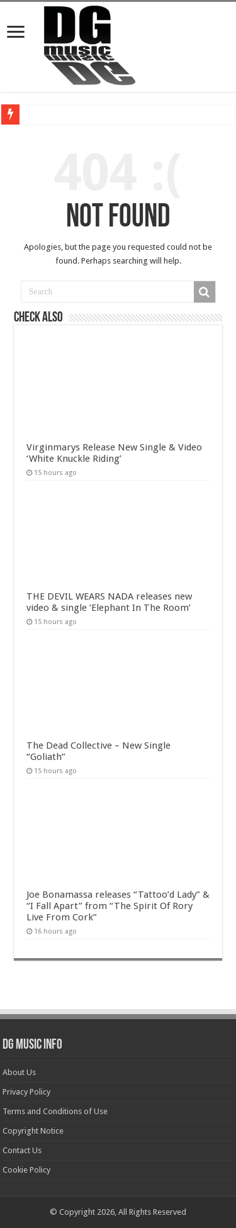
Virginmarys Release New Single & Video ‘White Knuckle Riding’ (114, 453)
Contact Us (22, 1150)
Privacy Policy (26, 1092)
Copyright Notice (33, 1131)
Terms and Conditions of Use (55, 1111)
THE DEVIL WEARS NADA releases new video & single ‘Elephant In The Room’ (109, 602)
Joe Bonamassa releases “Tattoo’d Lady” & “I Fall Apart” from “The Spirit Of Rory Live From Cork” (118, 906)
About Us (19, 1072)
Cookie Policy (26, 1170)
